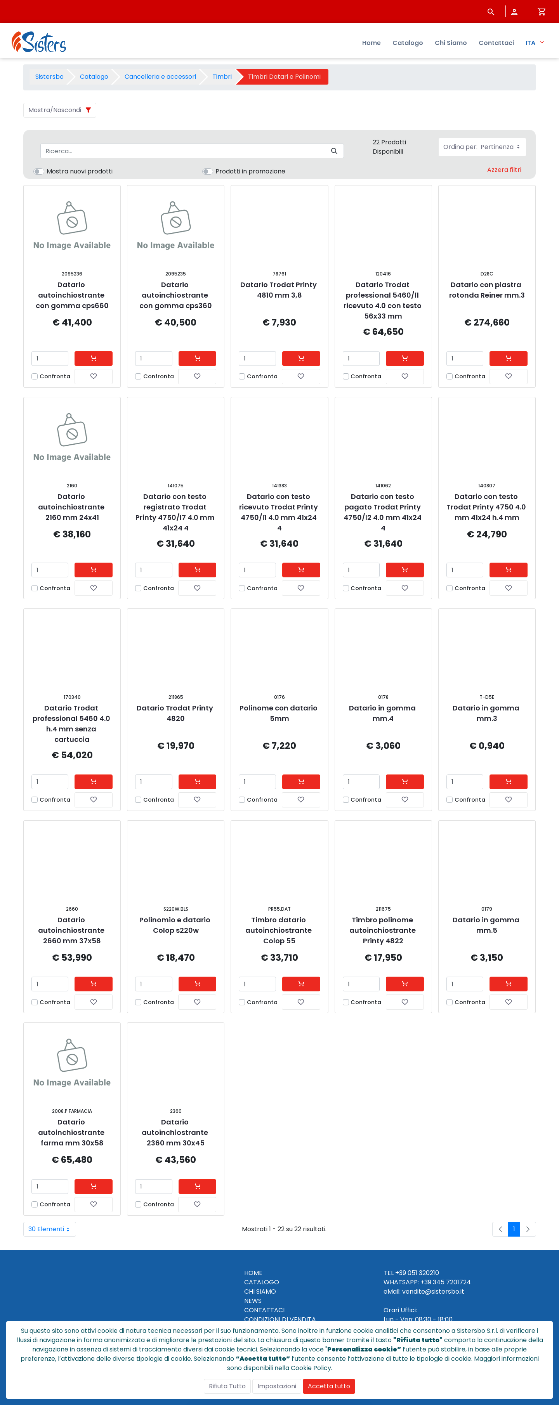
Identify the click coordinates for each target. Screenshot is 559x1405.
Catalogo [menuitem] (407, 42)
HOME (253, 1272)
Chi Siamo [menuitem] (451, 42)
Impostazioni (276, 1386)
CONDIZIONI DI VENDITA (280, 1319)
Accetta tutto (329, 1386)
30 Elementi (52, 1229)
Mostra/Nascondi (54, 110)
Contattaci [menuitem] (496, 42)
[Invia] (334, 151)
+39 (425, 1282)
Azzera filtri (504, 169)
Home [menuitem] (371, 42)
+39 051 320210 (417, 1272)
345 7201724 (452, 1282)
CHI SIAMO (260, 1291)
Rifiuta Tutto (227, 1386)
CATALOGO (261, 1282)
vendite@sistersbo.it (433, 1291)
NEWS (253, 1300)
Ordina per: (482, 146)
